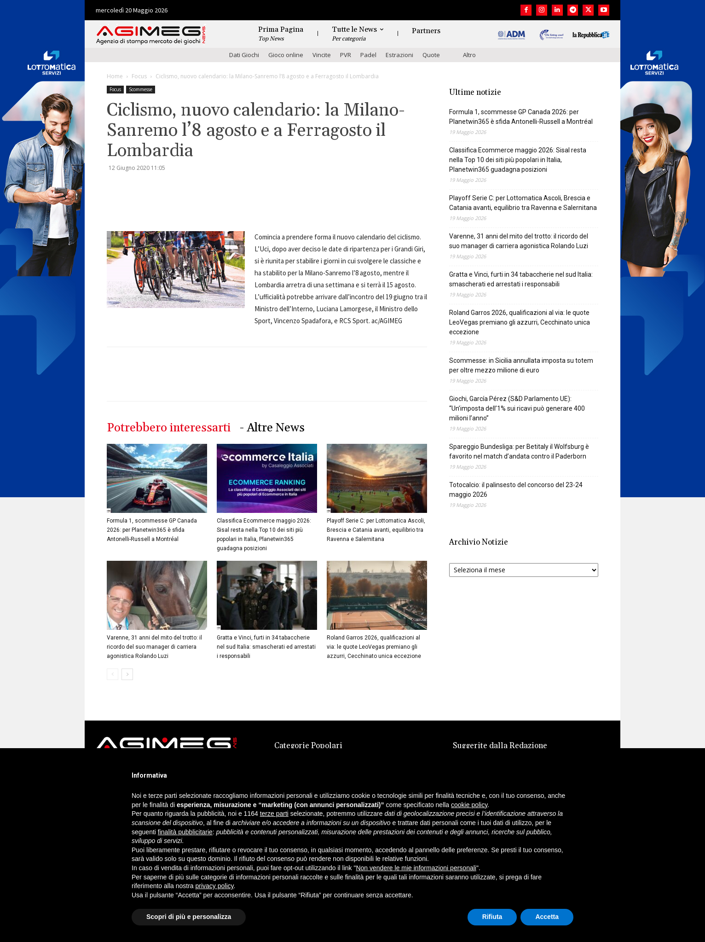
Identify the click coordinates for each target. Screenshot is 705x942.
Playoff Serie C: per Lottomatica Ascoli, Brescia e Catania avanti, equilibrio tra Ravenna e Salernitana (376, 530)
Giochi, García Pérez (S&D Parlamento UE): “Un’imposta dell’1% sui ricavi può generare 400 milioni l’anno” (517, 408)
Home (115, 76)
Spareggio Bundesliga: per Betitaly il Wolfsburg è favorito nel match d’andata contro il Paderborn (519, 451)
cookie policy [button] (469, 804)
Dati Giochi (244, 55)
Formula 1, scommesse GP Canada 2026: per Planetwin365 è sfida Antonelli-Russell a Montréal (152, 530)
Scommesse (140, 89)
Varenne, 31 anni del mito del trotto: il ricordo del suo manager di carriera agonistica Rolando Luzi (154, 646)
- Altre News (272, 428)
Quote (431, 55)
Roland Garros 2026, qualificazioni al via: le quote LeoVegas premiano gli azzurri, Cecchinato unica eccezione (374, 646)
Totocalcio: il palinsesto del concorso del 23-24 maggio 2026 (516, 489)
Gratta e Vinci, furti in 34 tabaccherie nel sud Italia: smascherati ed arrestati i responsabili (266, 646)
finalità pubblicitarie (185, 832)
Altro (469, 55)
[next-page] (127, 674)
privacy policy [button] (215, 886)
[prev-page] (112, 674)
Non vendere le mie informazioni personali (416, 868)
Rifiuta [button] (492, 916)
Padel (368, 55)
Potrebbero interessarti (169, 428)
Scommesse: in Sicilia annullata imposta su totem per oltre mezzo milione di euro (521, 365)
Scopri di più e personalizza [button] (188, 916)
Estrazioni (399, 55)
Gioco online (285, 55)
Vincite (321, 55)
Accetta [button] (547, 916)
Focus (139, 76)
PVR (345, 55)
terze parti (274, 813)
